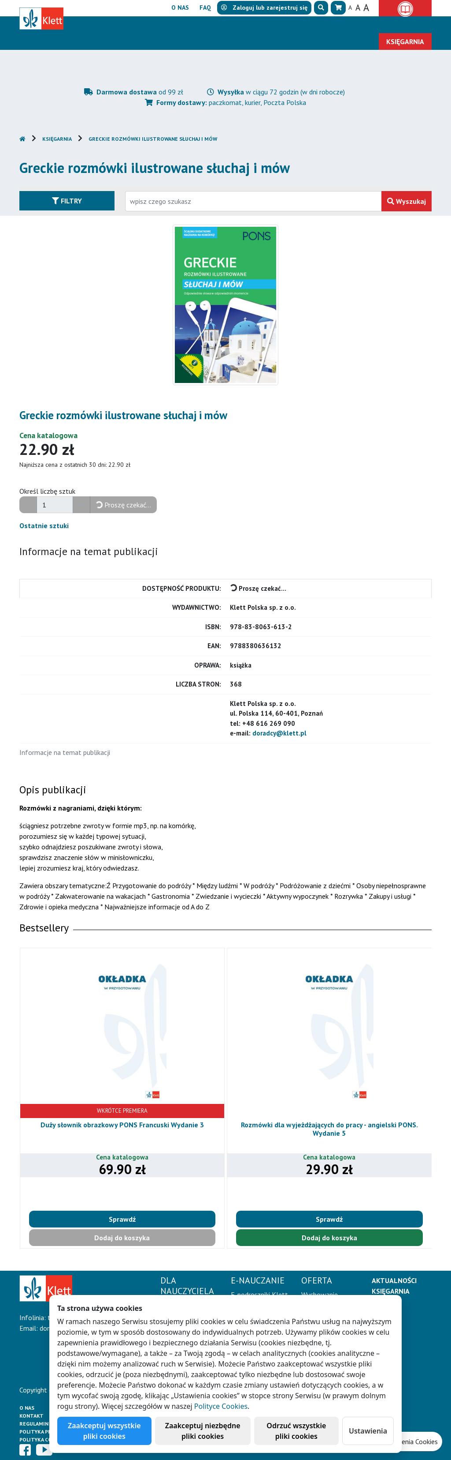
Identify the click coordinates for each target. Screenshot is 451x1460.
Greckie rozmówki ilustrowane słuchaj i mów (153, 138)
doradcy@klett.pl (279, 733)
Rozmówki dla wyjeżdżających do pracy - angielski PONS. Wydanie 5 (329, 1128)
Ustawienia (368, 1431)
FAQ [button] (205, 7)
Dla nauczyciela (127, 24)
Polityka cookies (43, 1439)
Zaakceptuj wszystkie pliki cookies (104, 1431)
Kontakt (31, 1415)
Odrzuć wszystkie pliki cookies (296, 1431)
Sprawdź (122, 1219)
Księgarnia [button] (405, 41)
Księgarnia (57, 138)
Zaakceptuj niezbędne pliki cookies (202, 1431)
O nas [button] (180, 7)
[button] (321, 8)
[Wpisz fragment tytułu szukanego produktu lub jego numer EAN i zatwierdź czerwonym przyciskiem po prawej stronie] (253, 201)
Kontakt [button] (410, 24)
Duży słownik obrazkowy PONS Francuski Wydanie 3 (122, 1124)
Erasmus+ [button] (364, 24)
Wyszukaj (406, 201)
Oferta (256, 24)
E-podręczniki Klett (259, 1294)
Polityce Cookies (221, 1406)
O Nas (26, 1407)
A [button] (350, 7)
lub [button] (264, 7)
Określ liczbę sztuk (47, 491)
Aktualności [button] (312, 24)
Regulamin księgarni (47, 1423)
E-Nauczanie (200, 24)
